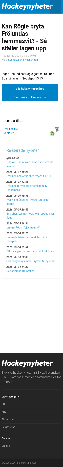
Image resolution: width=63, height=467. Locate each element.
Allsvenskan (8, 419)
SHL (4, 404)
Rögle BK (8, 133)
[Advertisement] (31, 314)
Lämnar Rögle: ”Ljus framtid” (23, 228)
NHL (4, 411)
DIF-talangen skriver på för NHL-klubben (30, 252)
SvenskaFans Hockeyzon (23, 59)
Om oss (6, 445)
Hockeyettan (8, 427)
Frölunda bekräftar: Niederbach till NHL (29, 177)
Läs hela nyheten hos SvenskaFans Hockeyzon (30, 93)
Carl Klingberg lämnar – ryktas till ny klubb (30, 262)
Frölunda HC (10, 129)
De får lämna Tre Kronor (20, 272)
